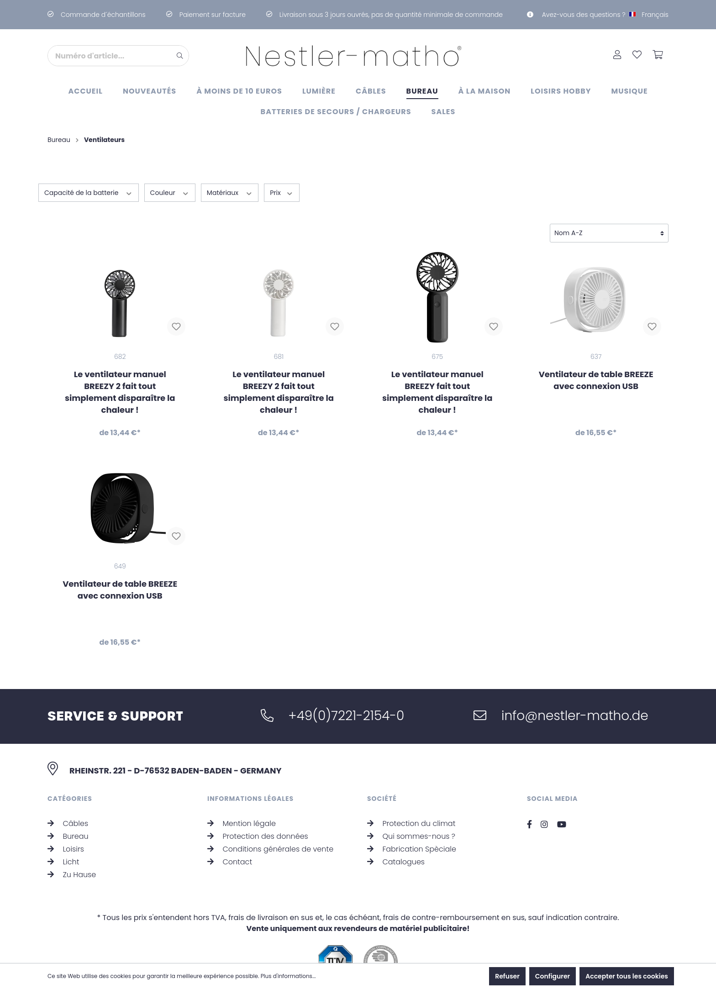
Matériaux (230, 193)
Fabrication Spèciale (411, 825)
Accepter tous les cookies (626, 976)
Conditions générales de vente (270, 825)
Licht (63, 838)
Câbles (67, 799)
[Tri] (609, 233)
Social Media (552, 774)
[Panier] (658, 55)
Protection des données (257, 812)
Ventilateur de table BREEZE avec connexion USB (596, 380)
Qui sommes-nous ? (411, 812)
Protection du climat (411, 799)
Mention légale (241, 799)
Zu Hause (71, 851)
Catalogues (396, 838)
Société (382, 774)
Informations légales (250, 774)
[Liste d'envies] (637, 55)
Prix (282, 193)
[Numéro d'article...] (110, 56)
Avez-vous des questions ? (576, 14)
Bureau (68, 812)
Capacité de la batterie (88, 193)
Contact (229, 838)
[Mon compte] (617, 55)
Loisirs (65, 825)
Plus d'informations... (288, 976)
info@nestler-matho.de (561, 692)
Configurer (552, 976)
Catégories (69, 774)
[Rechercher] (180, 56)
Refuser (507, 976)
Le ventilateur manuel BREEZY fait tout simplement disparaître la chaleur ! (437, 392)
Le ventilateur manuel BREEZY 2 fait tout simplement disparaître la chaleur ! (120, 392)
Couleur (170, 193)
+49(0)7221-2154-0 (333, 692)
